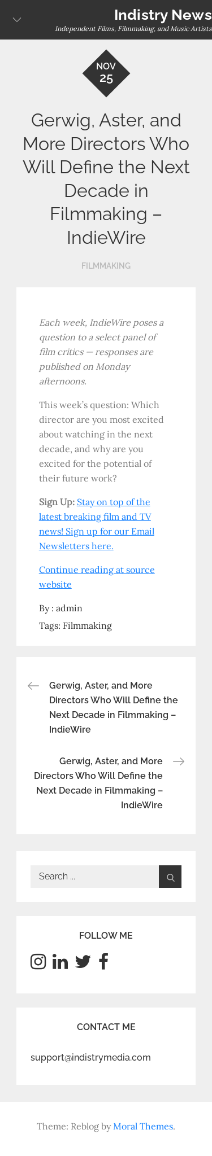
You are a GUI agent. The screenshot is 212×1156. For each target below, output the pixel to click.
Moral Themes (143, 1126)
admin (69, 608)
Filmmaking (106, 265)
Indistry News (163, 14)
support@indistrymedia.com (91, 1057)
